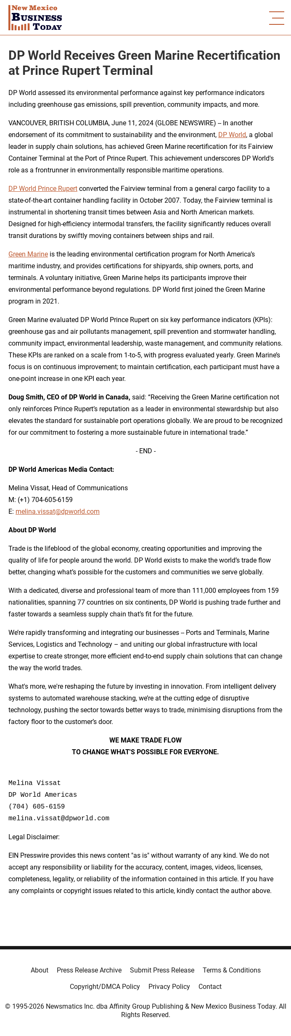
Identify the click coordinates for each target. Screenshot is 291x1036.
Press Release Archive (89, 970)
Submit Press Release (162, 970)
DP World (232, 135)
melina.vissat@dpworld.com (58, 511)
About (39, 970)
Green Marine (28, 254)
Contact (210, 987)
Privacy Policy (169, 987)
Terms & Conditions (232, 970)
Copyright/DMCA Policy (105, 987)
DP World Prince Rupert (42, 189)
